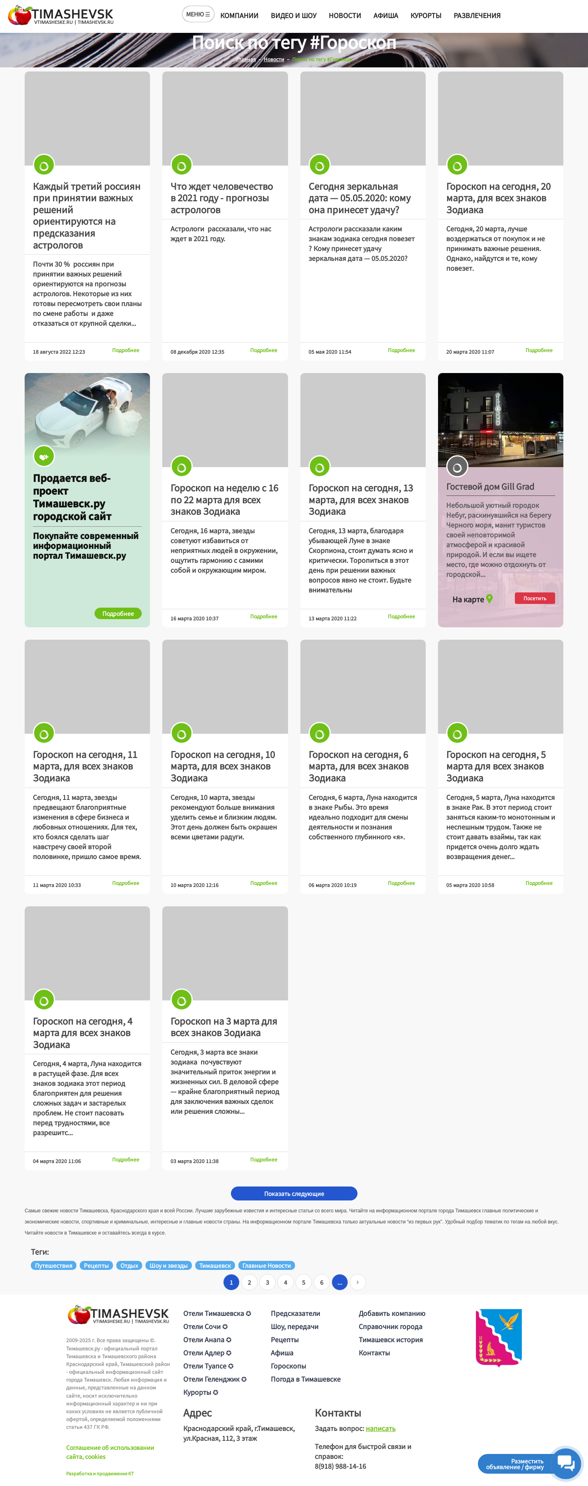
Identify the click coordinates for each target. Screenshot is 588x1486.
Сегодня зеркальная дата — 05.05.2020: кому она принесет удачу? (359, 197)
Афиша (386, 15)
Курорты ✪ (200, 1392)
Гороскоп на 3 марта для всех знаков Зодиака (224, 1026)
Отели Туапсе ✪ (208, 1366)
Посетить (534, 597)
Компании (239, 15)
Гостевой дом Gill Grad (490, 486)
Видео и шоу (293, 15)
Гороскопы (288, 1366)
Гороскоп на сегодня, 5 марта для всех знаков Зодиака (496, 765)
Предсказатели (295, 1313)
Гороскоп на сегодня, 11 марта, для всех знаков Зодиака (85, 765)
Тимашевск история (391, 1339)
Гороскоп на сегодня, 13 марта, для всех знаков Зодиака (361, 499)
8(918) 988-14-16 (340, 1466)
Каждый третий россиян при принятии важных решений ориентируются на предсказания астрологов (87, 215)
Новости (345, 15)
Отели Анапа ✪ (207, 1339)
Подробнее (125, 349)
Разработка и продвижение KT (100, 1473)
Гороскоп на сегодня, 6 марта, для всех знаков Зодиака (358, 765)
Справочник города (390, 1326)
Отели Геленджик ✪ (215, 1379)
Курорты (425, 15)
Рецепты (285, 1339)
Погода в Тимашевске (306, 1379)
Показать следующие (294, 1193)
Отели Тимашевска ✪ (217, 1313)
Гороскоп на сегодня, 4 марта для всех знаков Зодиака (82, 1032)
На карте (473, 597)
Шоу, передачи (294, 1326)
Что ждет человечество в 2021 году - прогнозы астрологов (222, 197)
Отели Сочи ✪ (205, 1326)
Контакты (374, 1352)
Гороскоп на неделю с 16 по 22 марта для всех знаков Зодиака (224, 499)
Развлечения (477, 15)
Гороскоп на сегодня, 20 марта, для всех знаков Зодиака (498, 197)
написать (381, 1428)
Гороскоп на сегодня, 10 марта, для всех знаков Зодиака (223, 765)
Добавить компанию (392, 1313)
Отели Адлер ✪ (207, 1352)
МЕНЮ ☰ (198, 14)
